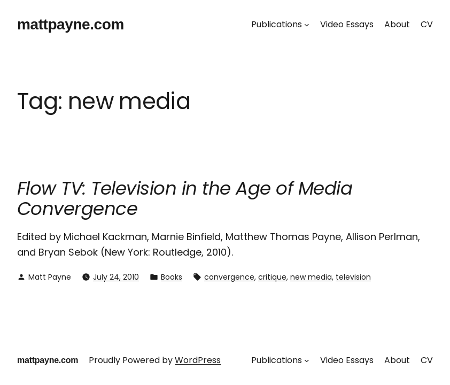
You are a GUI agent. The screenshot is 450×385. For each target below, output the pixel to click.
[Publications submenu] (306, 24)
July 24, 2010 (116, 277)
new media (311, 277)
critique (272, 277)
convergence (229, 277)
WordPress (198, 360)
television (353, 277)
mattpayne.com (70, 24)
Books (171, 277)
